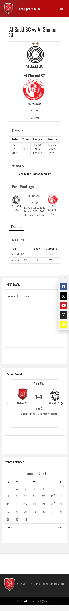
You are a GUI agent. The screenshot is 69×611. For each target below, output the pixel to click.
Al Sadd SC (17, 254)
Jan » (59, 527)
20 (52, 504)
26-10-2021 (35, 195)
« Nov (9, 527)
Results (16, 226)
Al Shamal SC (19, 260)
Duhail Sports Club (28, 8)
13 (52, 496)
